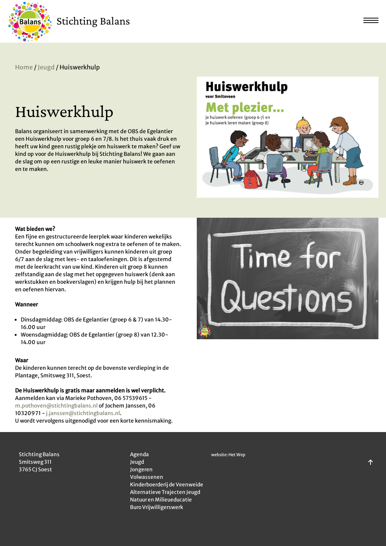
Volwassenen (146, 477)
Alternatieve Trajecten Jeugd (165, 492)
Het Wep (236, 454)
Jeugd (46, 68)
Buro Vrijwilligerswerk (156, 507)
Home (24, 68)
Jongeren (141, 469)
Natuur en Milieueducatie (161, 500)
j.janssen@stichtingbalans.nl (83, 413)
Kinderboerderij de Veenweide (166, 484)
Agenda (139, 454)
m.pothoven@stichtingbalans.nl (57, 405)
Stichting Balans (93, 20)
